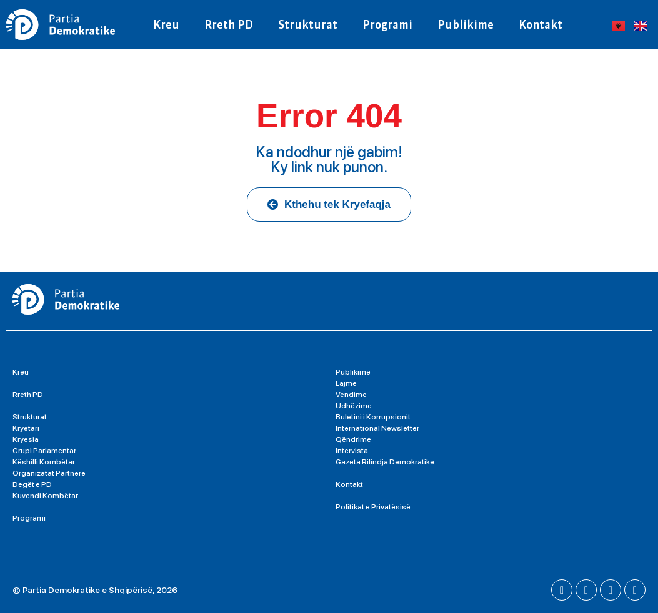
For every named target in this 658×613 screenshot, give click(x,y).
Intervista (352, 450)
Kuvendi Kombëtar (45, 495)
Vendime (351, 394)
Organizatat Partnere (49, 473)
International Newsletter (377, 428)
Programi (387, 24)
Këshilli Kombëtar (43, 462)
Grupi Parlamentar (44, 450)
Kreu (166, 24)
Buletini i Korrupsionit (373, 417)
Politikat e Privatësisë (373, 507)
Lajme (346, 383)
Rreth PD (228, 24)
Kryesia (25, 439)
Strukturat (307, 24)
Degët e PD (32, 484)
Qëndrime (353, 439)
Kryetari (25, 428)
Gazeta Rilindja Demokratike (385, 462)
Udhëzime (354, 405)
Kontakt (540, 24)
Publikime (465, 24)
